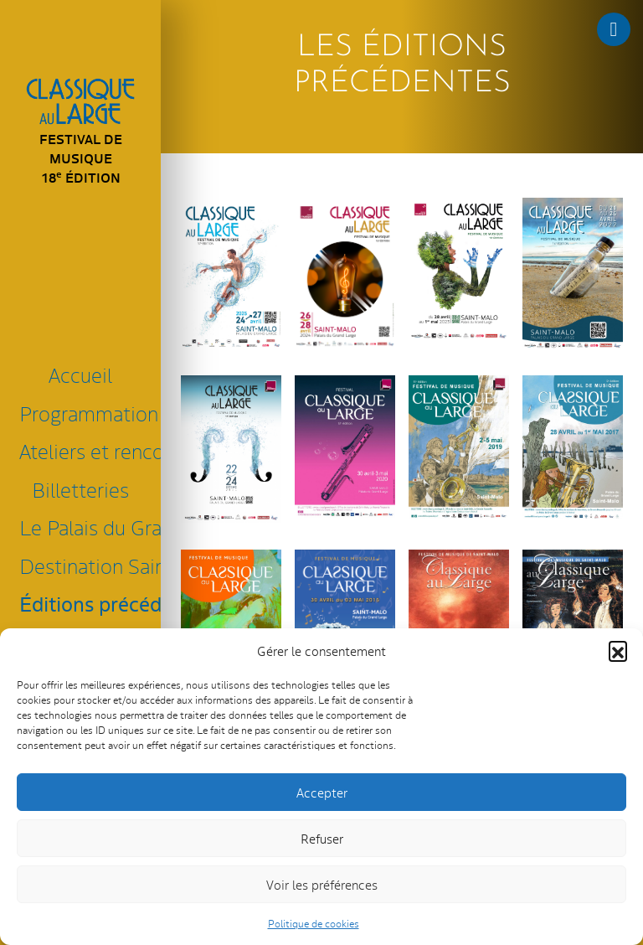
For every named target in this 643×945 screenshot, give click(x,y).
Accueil (80, 374)
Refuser (322, 838)
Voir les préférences (322, 884)
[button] (618, 650)
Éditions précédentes (83, 602)
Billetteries (80, 488)
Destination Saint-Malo (83, 565)
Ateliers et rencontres (83, 450)
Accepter (321, 792)
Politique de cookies (313, 923)
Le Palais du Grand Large (83, 526)
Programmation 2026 (83, 412)
